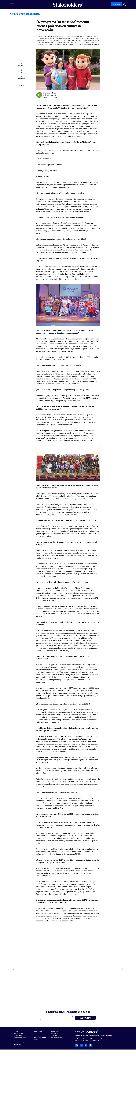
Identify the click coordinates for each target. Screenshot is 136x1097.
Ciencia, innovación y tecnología (21, 1021)
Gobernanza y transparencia (20, 1019)
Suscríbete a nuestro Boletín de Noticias (68, 991)
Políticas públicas (18, 1023)
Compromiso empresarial (27, 936)
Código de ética (54, 1015)
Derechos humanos (18, 1013)
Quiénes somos (54, 1013)
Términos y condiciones (56, 1017)
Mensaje (36, 1019)
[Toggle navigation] (12, 4)
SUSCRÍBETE (116, 4)
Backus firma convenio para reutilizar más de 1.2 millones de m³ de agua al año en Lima (103, 955)
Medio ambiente (18, 1015)
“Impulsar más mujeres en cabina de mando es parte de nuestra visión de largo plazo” (31, 955)
